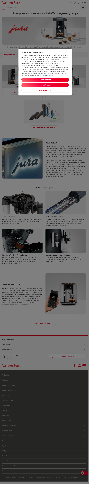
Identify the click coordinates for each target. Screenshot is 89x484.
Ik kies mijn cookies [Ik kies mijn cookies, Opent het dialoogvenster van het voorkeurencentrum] (45, 90)
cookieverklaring (47, 75)
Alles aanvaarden (45, 80)
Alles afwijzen (45, 85)
